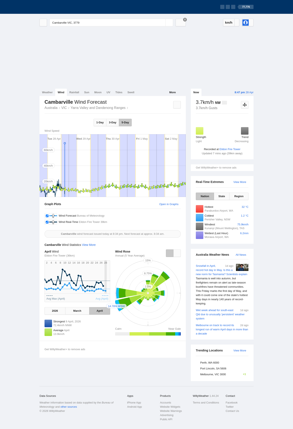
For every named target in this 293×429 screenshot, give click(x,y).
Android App (134, 406)
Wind (61, 92)
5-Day (125, 122)
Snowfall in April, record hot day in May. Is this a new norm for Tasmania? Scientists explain (222, 285)
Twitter (230, 406)
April (100, 310)
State (221, 196)
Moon (98, 92)
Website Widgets (170, 406)
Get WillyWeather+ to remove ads (216, 167)
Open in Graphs (168, 204)
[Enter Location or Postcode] (111, 22)
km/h (228, 22)
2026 (55, 310)
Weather (47, 92)
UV (108, 92)
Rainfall (74, 92)
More (172, 92)
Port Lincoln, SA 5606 (213, 368)
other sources (68, 406)
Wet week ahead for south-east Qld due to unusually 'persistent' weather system (222, 314)
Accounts (165, 402)
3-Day (112, 122)
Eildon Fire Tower (229, 149)
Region (238, 196)
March (77, 310)
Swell (130, 92)
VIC (64, 108)
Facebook (232, 402)
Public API (166, 419)
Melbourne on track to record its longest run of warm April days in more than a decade (222, 329)
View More (239, 182)
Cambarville (130, 107)
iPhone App (134, 402)
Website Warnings (171, 410)
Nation (205, 196)
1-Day (100, 122)
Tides (118, 92)
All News (241, 254)
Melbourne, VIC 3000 (224, 374)
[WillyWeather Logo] (59, 7)
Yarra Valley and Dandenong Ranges (98, 108)
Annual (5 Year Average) (130, 255)
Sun (86, 92)
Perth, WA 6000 (209, 362)
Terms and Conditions (206, 402)
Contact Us (232, 410)
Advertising (166, 415)
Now (196, 92)
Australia (51, 108)
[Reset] (162, 22)
